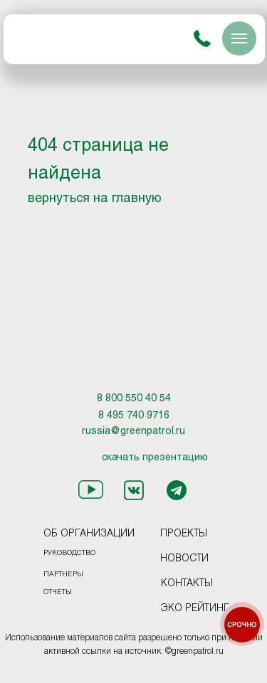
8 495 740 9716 (133, 415)
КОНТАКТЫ (187, 583)
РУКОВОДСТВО (69, 553)
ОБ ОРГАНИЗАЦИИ (89, 534)
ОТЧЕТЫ (57, 592)
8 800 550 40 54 (134, 398)
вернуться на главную (95, 199)
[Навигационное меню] (239, 38)
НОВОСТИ (184, 558)
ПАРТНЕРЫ (63, 574)
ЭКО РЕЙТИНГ (195, 608)
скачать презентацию (155, 457)
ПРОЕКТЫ (183, 534)
